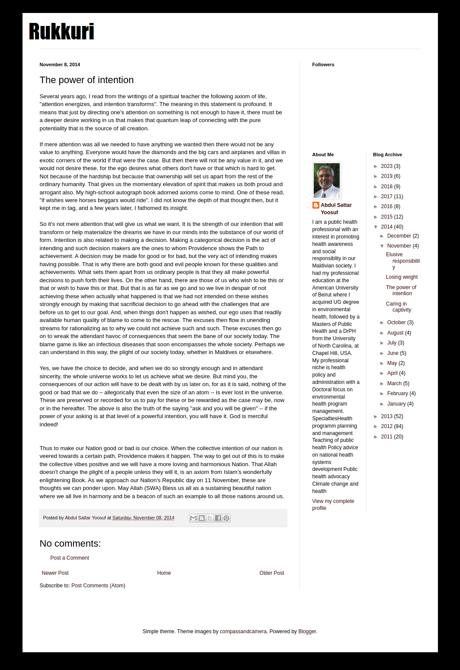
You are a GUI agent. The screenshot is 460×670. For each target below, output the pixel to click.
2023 (387, 166)
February (398, 393)
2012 (387, 426)
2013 (387, 416)
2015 (387, 217)
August (396, 333)
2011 (387, 437)
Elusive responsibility (403, 260)
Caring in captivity (398, 307)
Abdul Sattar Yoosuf (336, 209)
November (400, 246)
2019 (387, 176)
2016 (387, 206)
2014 (387, 227)
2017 (387, 196)
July (392, 343)
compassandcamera (243, 631)
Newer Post (55, 573)
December (400, 236)
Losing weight (402, 277)
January (397, 404)
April (393, 373)
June (393, 353)
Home (164, 573)
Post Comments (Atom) (98, 586)
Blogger (307, 631)
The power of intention (401, 290)
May (393, 363)
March (395, 383)
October (397, 322)
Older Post (272, 573)
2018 (387, 187)
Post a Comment (70, 558)
